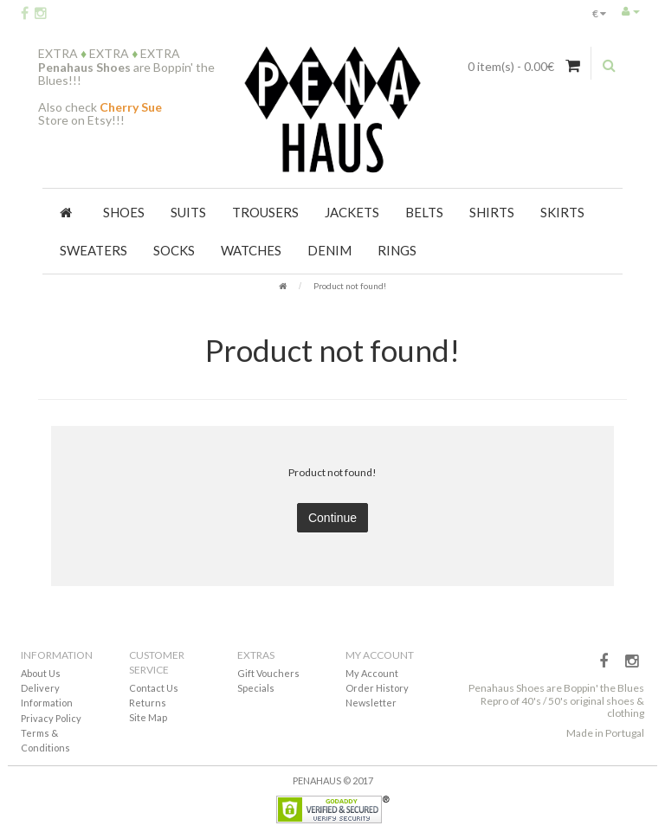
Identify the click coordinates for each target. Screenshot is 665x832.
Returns (147, 702)
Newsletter (371, 702)
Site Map (148, 717)
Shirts (491, 212)
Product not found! (349, 286)
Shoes (124, 212)
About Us (41, 673)
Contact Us (153, 687)
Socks (174, 250)
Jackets (352, 212)
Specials (255, 687)
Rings (397, 250)
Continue (332, 518)
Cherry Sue (131, 107)
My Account (371, 673)
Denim (329, 250)
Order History (377, 687)
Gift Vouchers (268, 673)
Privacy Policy (51, 718)
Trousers (265, 212)
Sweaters (93, 250)
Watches (251, 250)
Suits (188, 212)
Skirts (562, 212)
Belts (424, 212)
